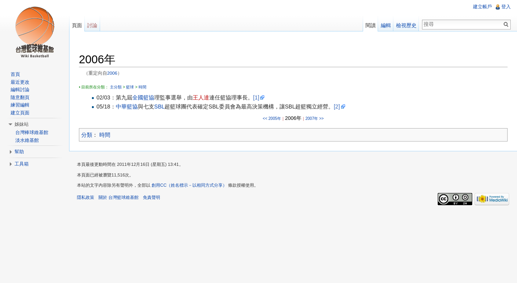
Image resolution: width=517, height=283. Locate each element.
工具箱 (22, 164)
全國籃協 (143, 97)
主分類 (116, 87)
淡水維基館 (27, 140)
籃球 (130, 87)
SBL (159, 106)
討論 (92, 25)
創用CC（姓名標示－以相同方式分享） (189, 185)
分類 (86, 135)
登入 (506, 6)
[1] (256, 97)
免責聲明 (151, 197)
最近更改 (20, 82)
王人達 (201, 97)
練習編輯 (20, 105)
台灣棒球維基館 (31, 132)
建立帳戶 (482, 6)
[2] (337, 106)
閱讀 (370, 25)
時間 (142, 87)
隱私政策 (85, 197)
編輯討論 (20, 89)
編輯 (386, 25)
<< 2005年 (272, 118)
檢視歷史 (406, 25)
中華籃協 (127, 106)
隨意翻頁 (20, 97)
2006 (112, 72)
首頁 (15, 74)
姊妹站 (22, 124)
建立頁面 (20, 113)
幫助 (19, 151)
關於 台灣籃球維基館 (119, 197)
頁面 (77, 25)
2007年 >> (314, 118)
